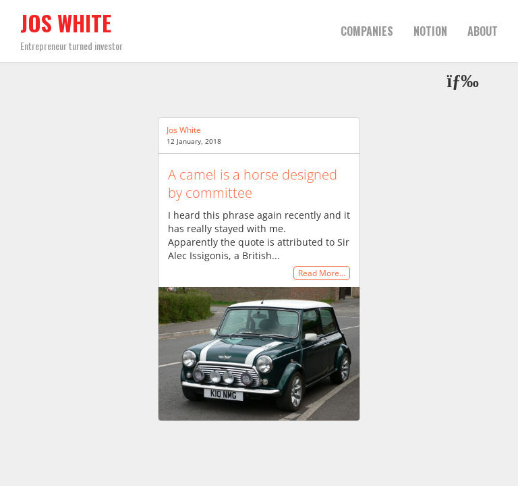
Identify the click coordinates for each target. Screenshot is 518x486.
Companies (367, 31)
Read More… (321, 273)
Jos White (65, 22)
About (482, 31)
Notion (430, 31)
